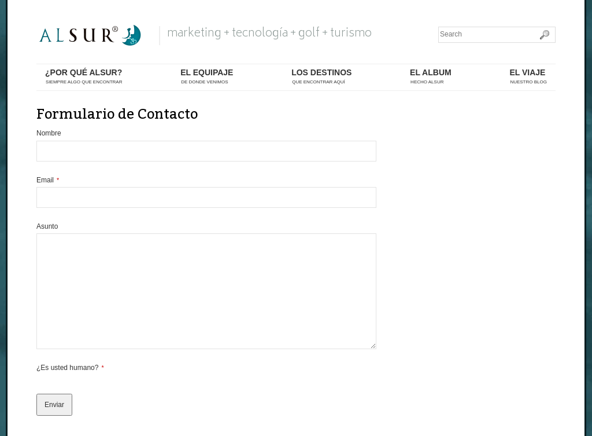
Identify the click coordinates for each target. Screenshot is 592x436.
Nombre (48, 133)
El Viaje (528, 77)
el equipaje (206, 77)
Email (47, 180)
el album (431, 77)
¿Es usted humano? (70, 368)
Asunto (47, 226)
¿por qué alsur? (83, 77)
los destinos (321, 77)
